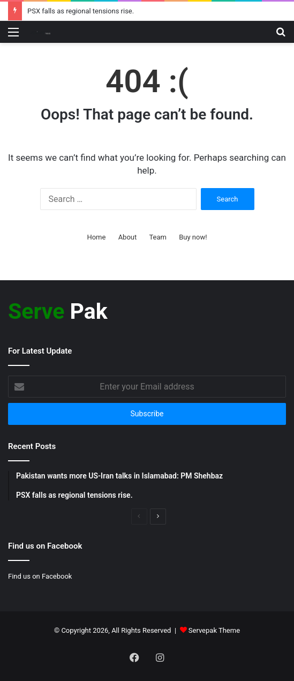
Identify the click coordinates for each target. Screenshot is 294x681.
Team (158, 237)
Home (96, 237)
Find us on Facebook (40, 576)
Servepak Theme (214, 630)
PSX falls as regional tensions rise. (80, 11)
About (127, 237)
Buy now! (193, 237)
